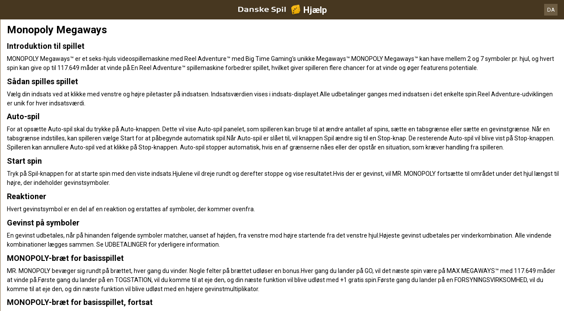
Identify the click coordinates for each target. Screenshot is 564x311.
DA (551, 9)
